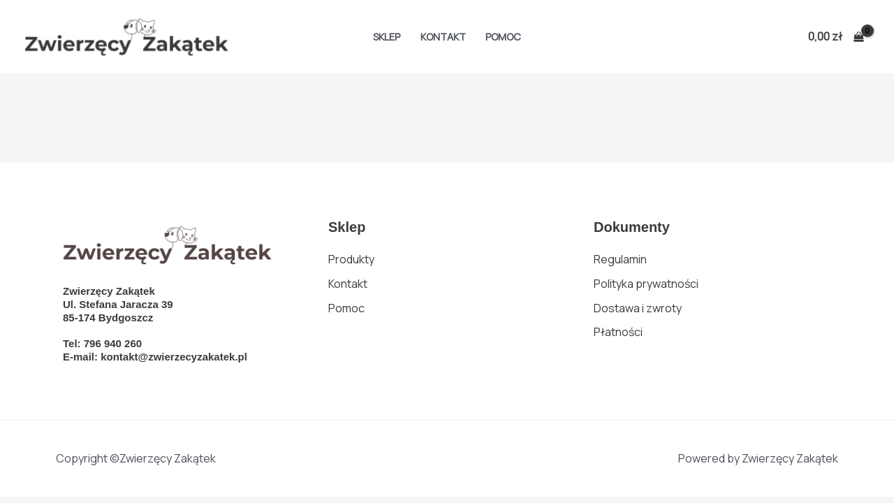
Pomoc (503, 36)
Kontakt (443, 36)
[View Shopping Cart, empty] (836, 37)
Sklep (386, 36)
